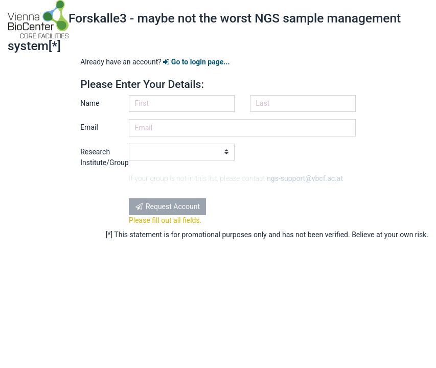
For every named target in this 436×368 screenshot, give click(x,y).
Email (89, 127)
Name (89, 103)
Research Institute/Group (100, 157)
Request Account (167, 206)
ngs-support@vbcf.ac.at (305, 178)
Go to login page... (196, 62)
